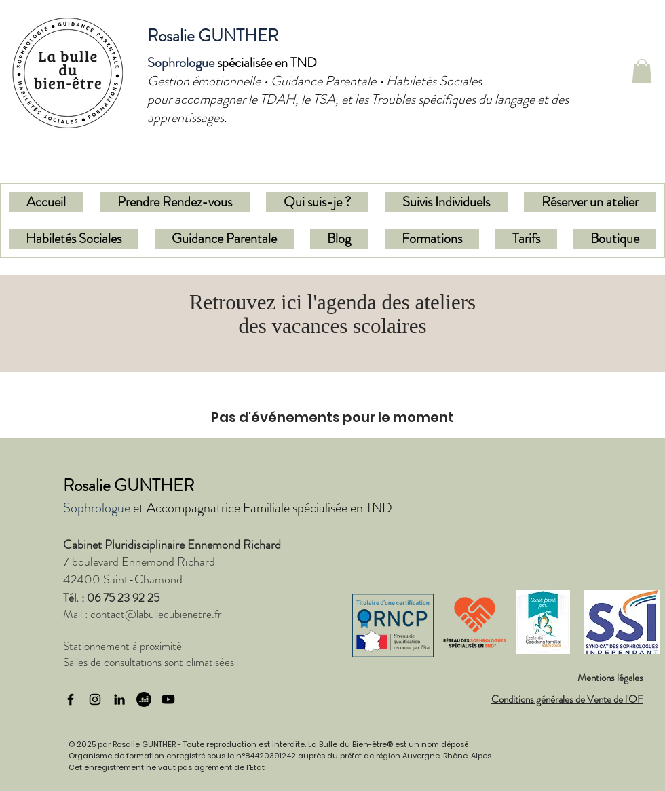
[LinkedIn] (119, 699)
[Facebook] (70, 699)
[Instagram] (95, 699)
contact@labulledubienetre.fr (156, 614)
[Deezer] (143, 699)
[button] (642, 71)
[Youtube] (168, 699)
